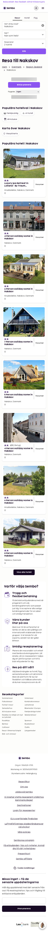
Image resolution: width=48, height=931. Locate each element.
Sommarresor (7, 698)
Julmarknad (29, 705)
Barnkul (5, 724)
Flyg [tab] (35, 18)
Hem (4, 67)
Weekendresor (30, 715)
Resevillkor (24, 782)
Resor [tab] (17, 18)
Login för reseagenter (24, 810)
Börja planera (24, 85)
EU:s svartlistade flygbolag (24, 819)
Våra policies (24, 832)
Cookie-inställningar (24, 868)
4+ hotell (27, 113)
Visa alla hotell (24, 572)
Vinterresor (29, 698)
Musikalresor (30, 724)
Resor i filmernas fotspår (11, 731)
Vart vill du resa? (11, 24)
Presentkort (24, 854)
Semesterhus (7, 708)
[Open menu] (43, 8)
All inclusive (10, 119)
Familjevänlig (11, 113)
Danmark (16, 67)
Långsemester (30, 731)
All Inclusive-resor (9, 712)
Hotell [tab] (27, 18)
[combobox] (22, 26)
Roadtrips (6, 721)
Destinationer (24, 805)
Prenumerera (24, 909)
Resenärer (9, 42)
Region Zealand (34, 67)
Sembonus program (24, 840)
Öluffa (27, 727)
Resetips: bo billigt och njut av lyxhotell (12, 716)
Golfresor (5, 727)
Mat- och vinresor (9, 734)
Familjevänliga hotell (33, 712)
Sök (24, 51)
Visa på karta (10, 133)
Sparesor (28, 721)
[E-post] (24, 900)
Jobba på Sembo (24, 792)
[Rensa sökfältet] (42, 25)
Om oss (24, 787)
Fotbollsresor (7, 702)
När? (6, 33)
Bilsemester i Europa (32, 708)
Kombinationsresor (32, 702)
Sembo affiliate (24, 859)
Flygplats (11, 92)
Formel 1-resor (7, 705)
